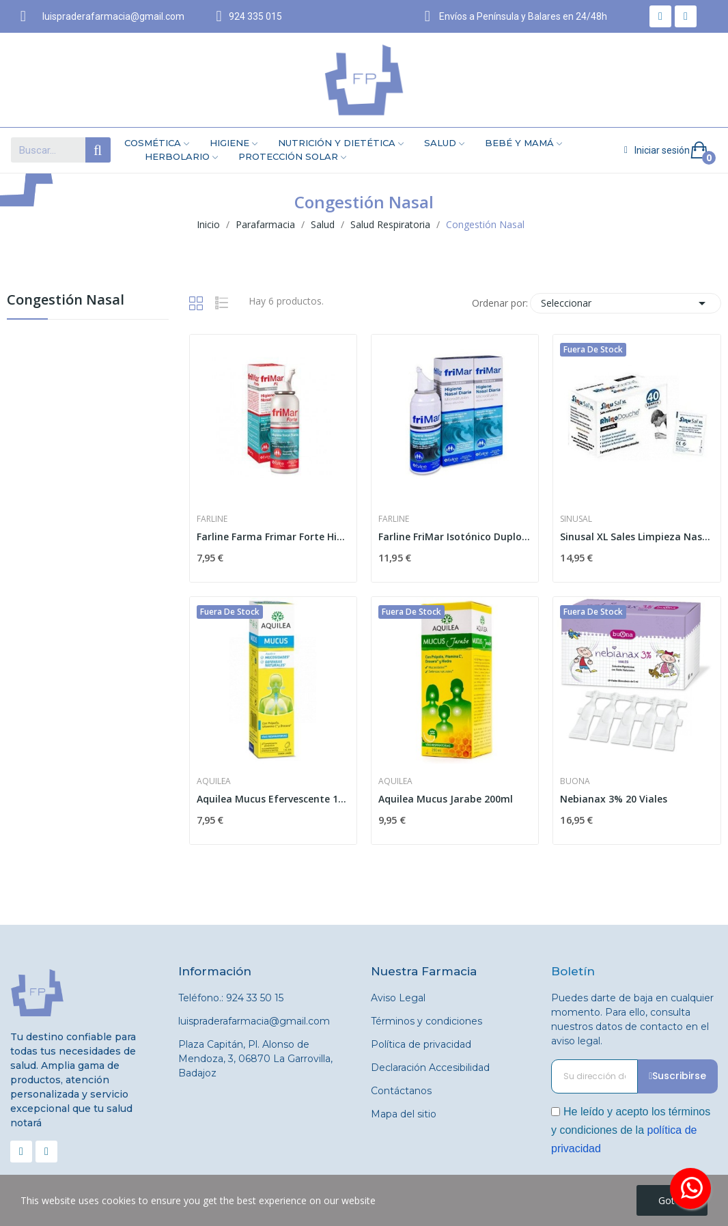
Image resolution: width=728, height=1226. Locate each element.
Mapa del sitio (403, 1114)
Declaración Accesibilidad (430, 1067)
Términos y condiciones (426, 1021)
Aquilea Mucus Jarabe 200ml (445, 798)
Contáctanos (401, 1091)
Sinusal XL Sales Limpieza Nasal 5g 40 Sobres (636, 536)
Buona (575, 781)
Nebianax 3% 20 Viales (613, 798)
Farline (212, 519)
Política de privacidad (421, 1044)
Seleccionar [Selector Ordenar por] (625, 303)
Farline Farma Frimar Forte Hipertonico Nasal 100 (273, 536)
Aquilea (214, 781)
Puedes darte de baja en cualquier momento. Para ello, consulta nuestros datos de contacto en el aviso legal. (632, 1019)
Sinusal (576, 519)
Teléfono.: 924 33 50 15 (230, 998)
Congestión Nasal (65, 301)
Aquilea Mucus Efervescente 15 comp (273, 798)
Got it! (672, 1200)
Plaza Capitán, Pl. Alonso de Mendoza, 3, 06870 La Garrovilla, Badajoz (255, 1058)
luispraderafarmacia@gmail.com (254, 1021)
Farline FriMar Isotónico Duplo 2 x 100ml (454, 536)
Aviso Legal (398, 998)
